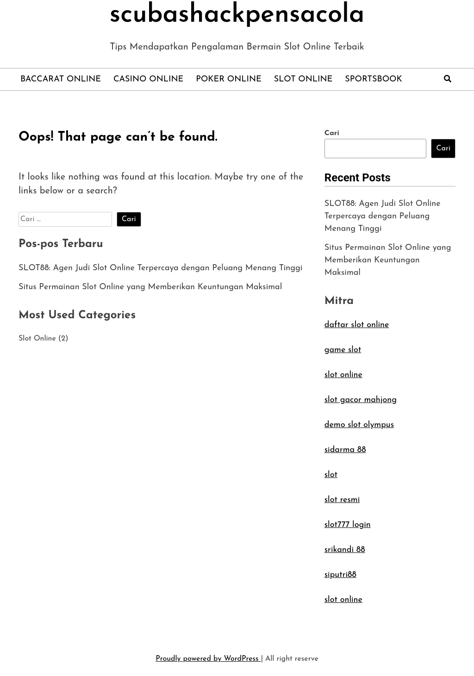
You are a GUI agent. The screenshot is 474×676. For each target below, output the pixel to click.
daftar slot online (356, 325)
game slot (342, 350)
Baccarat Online (60, 79)
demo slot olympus (359, 425)
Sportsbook (373, 79)
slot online (343, 375)
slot (330, 475)
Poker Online (229, 79)
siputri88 (340, 575)
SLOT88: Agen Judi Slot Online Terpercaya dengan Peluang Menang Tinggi (160, 268)
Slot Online (303, 79)
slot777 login (347, 525)
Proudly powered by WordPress (208, 659)
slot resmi (342, 500)
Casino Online (148, 79)
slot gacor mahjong (360, 400)
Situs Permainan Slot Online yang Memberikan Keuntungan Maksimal (150, 287)
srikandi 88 (344, 550)
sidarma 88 (345, 450)
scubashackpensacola (237, 15)
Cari (331, 133)
